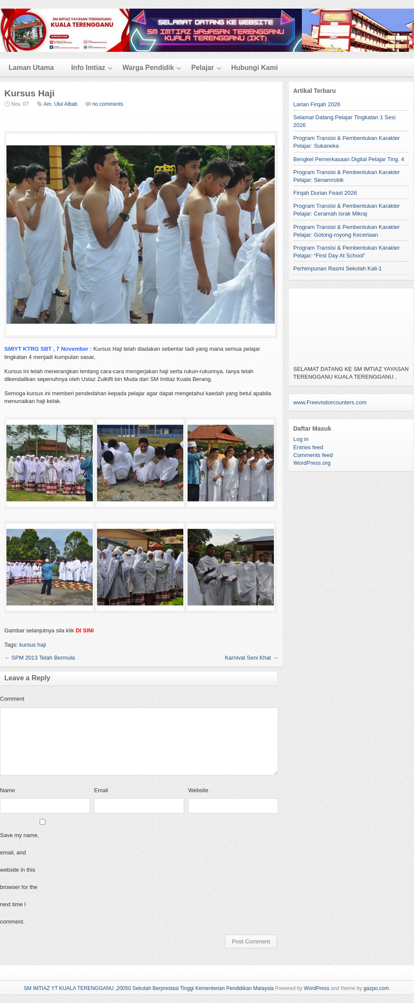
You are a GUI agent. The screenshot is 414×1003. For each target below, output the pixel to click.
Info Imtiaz (88, 67)
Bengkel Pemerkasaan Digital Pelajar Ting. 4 (348, 159)
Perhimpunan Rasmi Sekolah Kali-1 (337, 268)
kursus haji (32, 644)
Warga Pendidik (148, 67)
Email (101, 790)
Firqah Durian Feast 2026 (325, 193)
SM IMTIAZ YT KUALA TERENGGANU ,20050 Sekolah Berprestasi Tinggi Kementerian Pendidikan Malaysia (149, 988)
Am (47, 104)
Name (7, 790)
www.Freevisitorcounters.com (330, 402)
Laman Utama (31, 67)
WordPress (316, 988)
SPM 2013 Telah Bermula (39, 657)
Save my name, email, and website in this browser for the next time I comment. (19, 878)
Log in (300, 439)
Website (198, 790)
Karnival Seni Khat (251, 657)
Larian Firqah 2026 (316, 104)
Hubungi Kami (254, 67)
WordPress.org (311, 463)
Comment (12, 698)
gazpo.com (376, 988)
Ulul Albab (65, 104)
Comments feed (313, 455)
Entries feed (308, 447)
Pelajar (202, 67)
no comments (107, 104)
